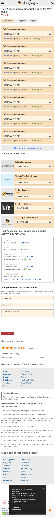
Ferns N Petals (26, 383)
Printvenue (7, 374)
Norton (5, 386)
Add (7, 334)
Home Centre (25, 460)
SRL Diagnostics (9, 460)
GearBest (6, 383)
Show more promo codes (27, 148)
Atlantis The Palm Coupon (33, 177)
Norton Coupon (33, 191)
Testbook (6, 466)
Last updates (22, 21)
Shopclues (7, 469)
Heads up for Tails (27, 380)
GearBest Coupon (23, 204)
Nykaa (5, 474)
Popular (33, 21)
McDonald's (25, 466)
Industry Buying (26, 469)
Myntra (23, 477)
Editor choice (8, 21)
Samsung (24, 480)
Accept (16, 507)
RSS (50, 510)
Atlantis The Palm (27, 374)
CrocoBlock (25, 463)
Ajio (4, 477)
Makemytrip (7, 480)
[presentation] (20, 324)
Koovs (23, 471)
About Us (5, 510)
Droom (5, 377)
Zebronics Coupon (23, 162)
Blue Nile (6, 471)
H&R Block (25, 371)
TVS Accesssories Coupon (14, 29)
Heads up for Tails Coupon (27, 218)
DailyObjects (7, 380)
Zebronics (24, 386)
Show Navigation (2, 2)
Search (52, 3)
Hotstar (6, 371)
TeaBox (23, 377)
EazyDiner (7, 463)
